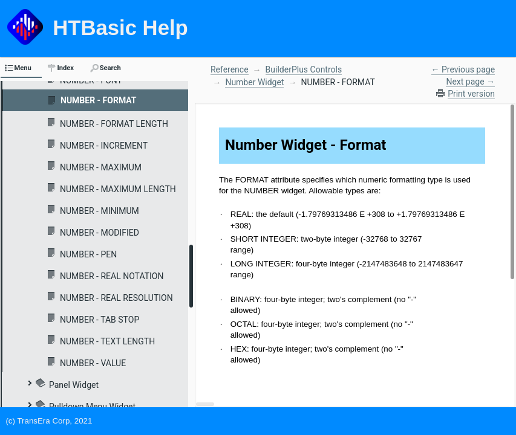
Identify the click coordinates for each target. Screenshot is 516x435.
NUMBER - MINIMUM (99, 211)
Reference (230, 69)
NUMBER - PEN (88, 254)
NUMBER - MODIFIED (99, 232)
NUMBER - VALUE (93, 363)
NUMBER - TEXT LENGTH (107, 341)
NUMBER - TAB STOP (99, 319)
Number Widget (254, 82)
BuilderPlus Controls (304, 69)
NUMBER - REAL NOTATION (111, 276)
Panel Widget (74, 385)
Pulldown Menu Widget (92, 406)
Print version (471, 93)
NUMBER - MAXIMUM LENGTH (118, 189)
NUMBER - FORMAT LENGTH (114, 124)
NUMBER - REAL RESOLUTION (116, 298)
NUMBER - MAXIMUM (101, 167)
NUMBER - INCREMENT (104, 145)
